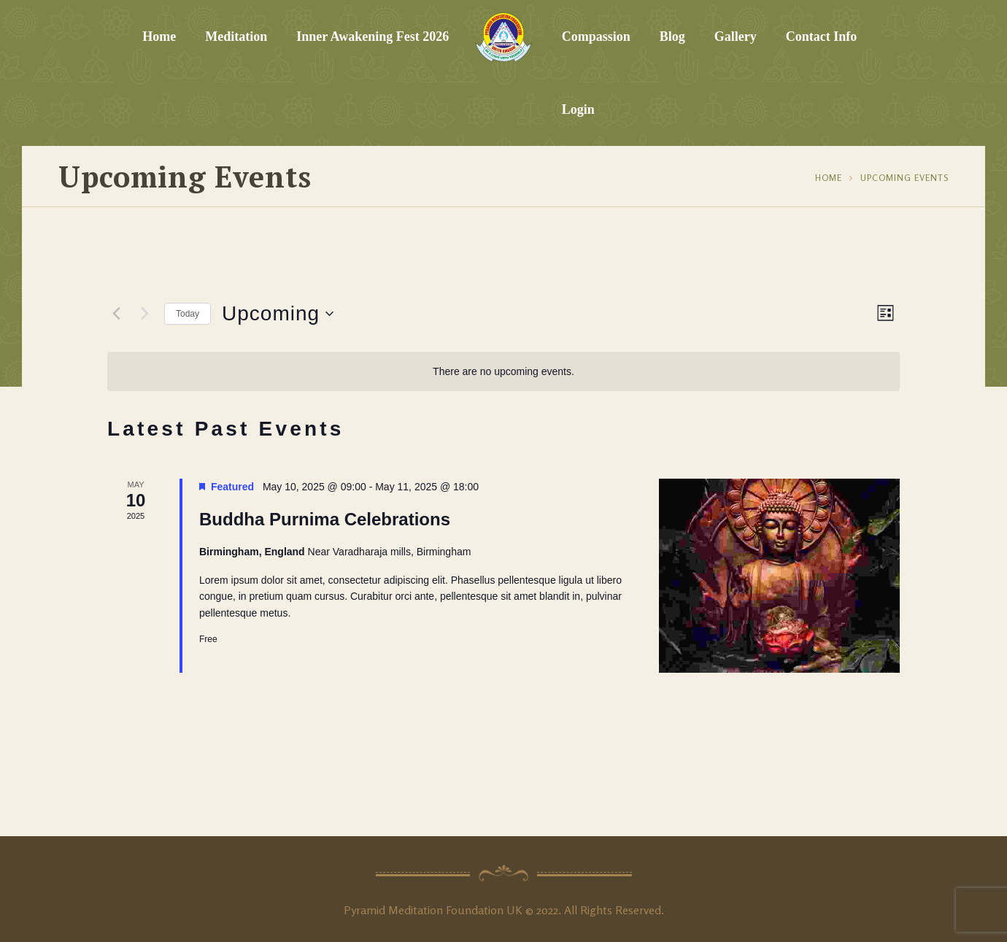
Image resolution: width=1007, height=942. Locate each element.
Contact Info (821, 36)
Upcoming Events (904, 177)
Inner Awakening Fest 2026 (372, 36)
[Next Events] (144, 314)
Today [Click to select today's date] (187, 314)
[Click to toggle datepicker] (277, 313)
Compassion (596, 36)
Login (578, 109)
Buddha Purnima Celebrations (324, 519)
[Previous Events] (116, 314)
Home (159, 36)
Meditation (236, 36)
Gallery (735, 36)
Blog (672, 36)
